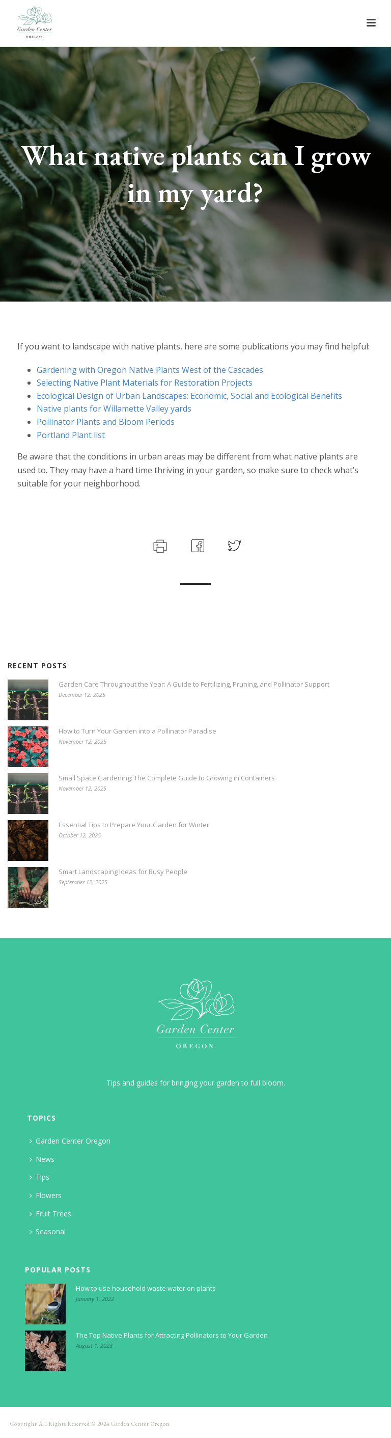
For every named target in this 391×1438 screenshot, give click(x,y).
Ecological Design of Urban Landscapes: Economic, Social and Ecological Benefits (189, 395)
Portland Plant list (71, 435)
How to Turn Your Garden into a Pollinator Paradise (137, 731)
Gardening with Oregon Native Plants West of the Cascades (150, 369)
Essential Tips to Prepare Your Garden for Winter (134, 824)
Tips (39, 1177)
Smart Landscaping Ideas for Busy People (123, 871)
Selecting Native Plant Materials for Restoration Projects (145, 382)
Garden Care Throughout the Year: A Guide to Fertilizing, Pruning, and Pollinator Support (194, 684)
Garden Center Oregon (70, 1141)
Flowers (46, 1195)
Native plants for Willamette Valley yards (114, 408)
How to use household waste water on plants (146, 1288)
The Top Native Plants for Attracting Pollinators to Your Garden (172, 1335)
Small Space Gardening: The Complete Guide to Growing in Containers (167, 777)
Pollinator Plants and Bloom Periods (106, 421)
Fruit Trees (50, 1213)
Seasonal (48, 1231)
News (42, 1159)
